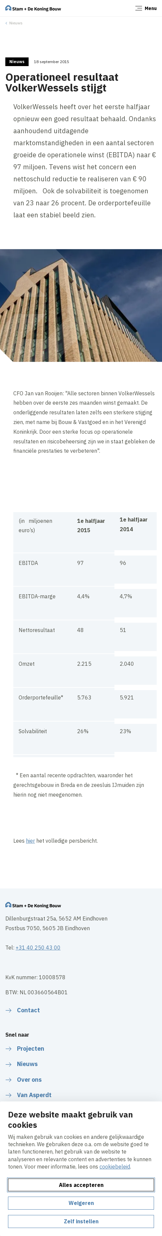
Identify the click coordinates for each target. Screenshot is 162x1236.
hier (30, 840)
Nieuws (16, 22)
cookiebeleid (114, 1166)
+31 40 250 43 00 (38, 947)
